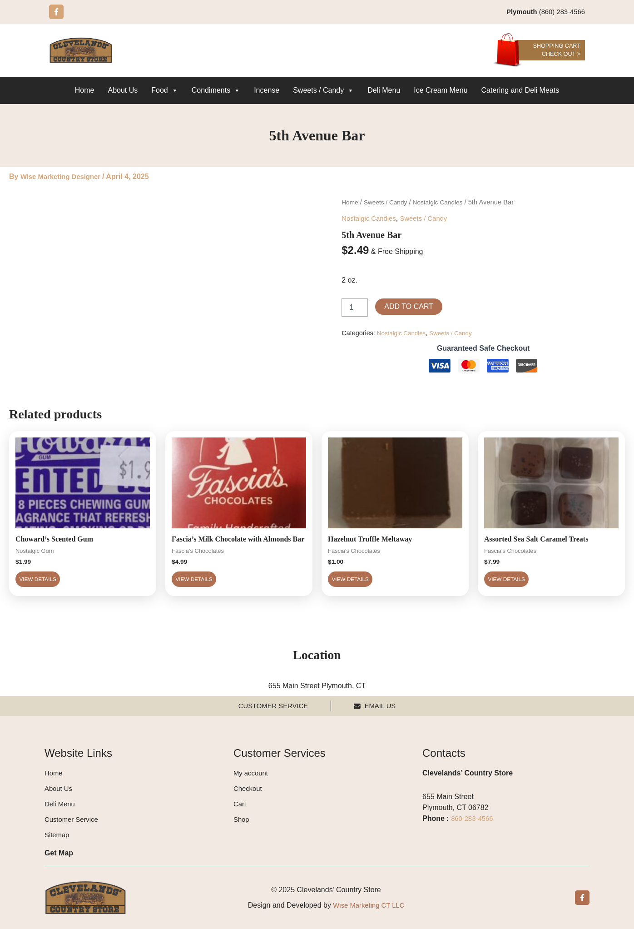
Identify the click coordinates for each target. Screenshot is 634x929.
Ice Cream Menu (440, 90)
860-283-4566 (473, 818)
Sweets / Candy (323, 91)
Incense (266, 90)
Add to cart (408, 306)
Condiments (216, 91)
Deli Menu (383, 90)
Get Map (59, 853)
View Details (55, 586)
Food (164, 91)
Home (84, 90)
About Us (123, 90)
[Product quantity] (355, 307)
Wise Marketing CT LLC (368, 905)
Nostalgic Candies (444, 202)
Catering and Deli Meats (520, 90)
